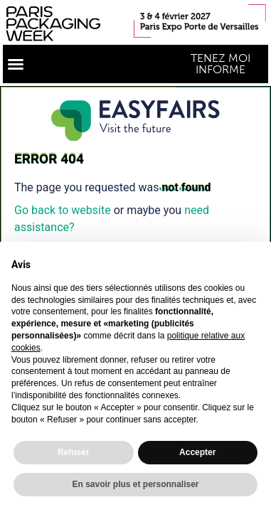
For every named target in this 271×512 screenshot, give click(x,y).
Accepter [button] (197, 452)
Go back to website (62, 210)
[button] (15, 64)
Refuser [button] (74, 452)
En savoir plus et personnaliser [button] (135, 484)
